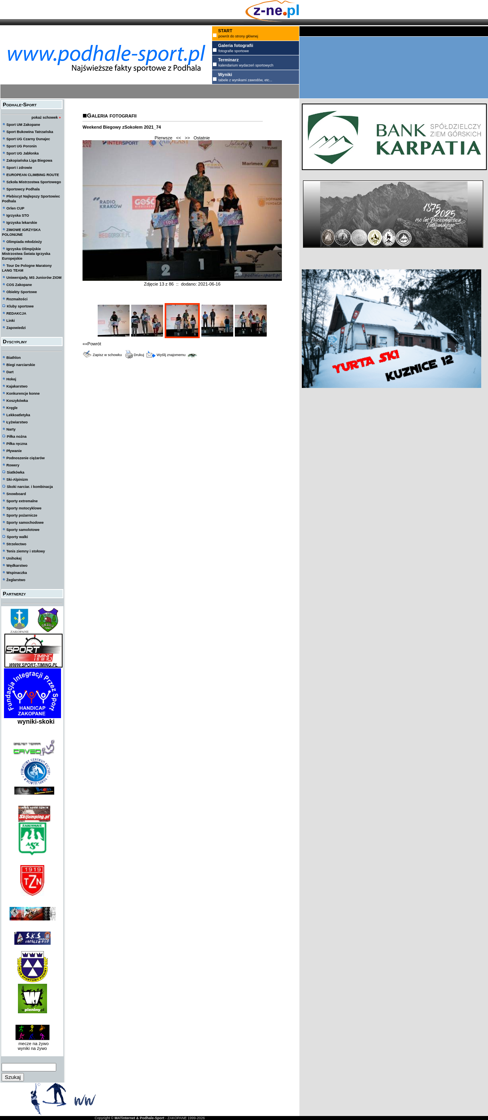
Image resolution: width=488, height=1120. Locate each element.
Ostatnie (202, 137)
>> (187, 137)
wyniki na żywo (32, 1048)
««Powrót (92, 343)
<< (178, 137)
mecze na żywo (32, 1043)
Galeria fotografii (111, 115)
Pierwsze (164, 137)
